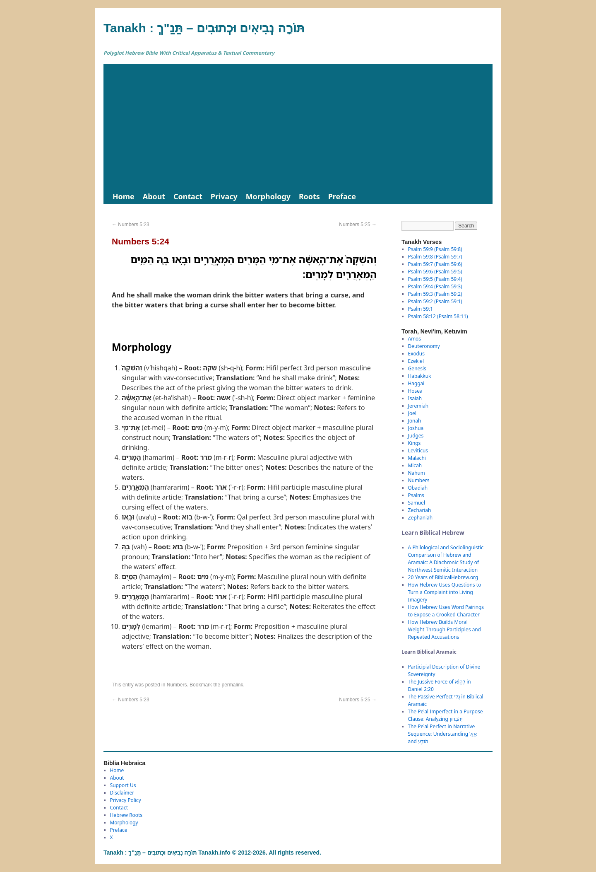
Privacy (224, 196)
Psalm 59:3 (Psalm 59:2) (435, 293)
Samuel (416, 502)
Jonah (414, 420)
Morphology (268, 196)
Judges (416, 435)
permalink (232, 685)
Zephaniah (420, 517)
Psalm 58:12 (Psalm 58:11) (438, 316)
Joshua (416, 428)
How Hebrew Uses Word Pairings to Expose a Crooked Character (446, 611)
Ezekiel (416, 361)
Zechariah (419, 510)
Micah (415, 465)
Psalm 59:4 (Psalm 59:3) (435, 286)
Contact (187, 196)
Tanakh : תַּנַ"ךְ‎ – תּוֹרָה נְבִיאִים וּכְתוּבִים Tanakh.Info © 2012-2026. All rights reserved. (212, 852)
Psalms (416, 495)
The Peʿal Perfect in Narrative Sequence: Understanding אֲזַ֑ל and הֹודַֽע (442, 734)
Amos (414, 338)
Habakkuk (419, 375)
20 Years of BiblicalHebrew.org (443, 577)
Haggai (416, 383)
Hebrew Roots (126, 815)
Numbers (177, 685)
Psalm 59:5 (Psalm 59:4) (435, 279)
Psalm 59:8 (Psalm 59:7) (435, 256)
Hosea (415, 390)
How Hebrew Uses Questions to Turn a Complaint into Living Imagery (444, 592)
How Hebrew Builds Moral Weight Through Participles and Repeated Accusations (444, 629)
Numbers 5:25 (358, 224)
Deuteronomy (424, 346)
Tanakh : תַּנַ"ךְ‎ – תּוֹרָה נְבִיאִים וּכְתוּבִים (204, 28)
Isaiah (415, 398)
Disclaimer (122, 792)
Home (124, 196)
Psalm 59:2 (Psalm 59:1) (435, 301)
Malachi (417, 457)
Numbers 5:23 (130, 224)
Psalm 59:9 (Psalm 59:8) (435, 249)
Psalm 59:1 (420, 308)
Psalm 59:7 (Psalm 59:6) (435, 264)
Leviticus (418, 450)
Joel (412, 413)
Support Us (123, 785)
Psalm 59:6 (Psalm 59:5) (435, 271)
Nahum (416, 472)
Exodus (416, 353)
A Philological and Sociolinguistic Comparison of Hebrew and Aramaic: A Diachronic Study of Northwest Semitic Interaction (445, 558)
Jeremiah (418, 405)
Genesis (417, 368)
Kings (414, 443)
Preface (342, 196)
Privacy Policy (125, 800)
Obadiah (418, 487)
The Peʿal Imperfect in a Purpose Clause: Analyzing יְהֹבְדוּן (445, 715)
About (154, 196)
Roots (309, 196)
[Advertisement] (298, 126)
